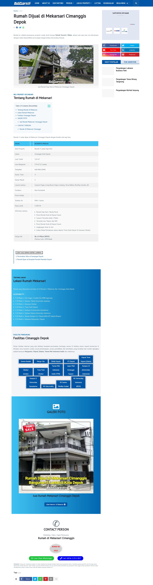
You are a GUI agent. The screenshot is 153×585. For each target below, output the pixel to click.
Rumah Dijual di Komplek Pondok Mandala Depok (34, 259)
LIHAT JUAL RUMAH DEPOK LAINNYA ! (29, 253)
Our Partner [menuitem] (58, 3)
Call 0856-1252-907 (70, 558)
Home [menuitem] (37, 3)
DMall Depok (55, 361)
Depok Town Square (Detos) (86, 359)
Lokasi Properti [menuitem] (83, 3)
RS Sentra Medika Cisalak (63, 384)
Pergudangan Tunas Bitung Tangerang (126, 80)
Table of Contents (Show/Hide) (26, 106)
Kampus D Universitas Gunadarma (33, 382)
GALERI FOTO (22, 118)
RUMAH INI (56, 549)
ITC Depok (71, 361)
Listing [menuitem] (97, 3)
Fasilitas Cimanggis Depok (27, 115)
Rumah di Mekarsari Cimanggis (30, 129)
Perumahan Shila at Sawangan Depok (30, 256)
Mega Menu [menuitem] (120, 3)
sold (20, 11)
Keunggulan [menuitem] (108, 3)
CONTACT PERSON (24, 125)
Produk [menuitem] (69, 3)
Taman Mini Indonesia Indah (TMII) (56, 370)
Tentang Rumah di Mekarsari (27, 110)
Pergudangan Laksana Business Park (124, 69)
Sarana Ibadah (26, 361)
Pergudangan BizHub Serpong (127, 90)
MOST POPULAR (111, 62)
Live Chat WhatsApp (41, 558)
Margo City (41, 361)
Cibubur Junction (25, 372)
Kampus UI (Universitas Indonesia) (86, 370)
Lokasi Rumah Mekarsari (26, 113)
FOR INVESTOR (130, 62)
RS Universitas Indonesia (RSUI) (78, 382)
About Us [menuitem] (46, 3)
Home (16, 11)
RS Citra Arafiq (48, 386)
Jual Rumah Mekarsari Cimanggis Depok (33, 122)
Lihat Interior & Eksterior (56, 504)
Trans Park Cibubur (40, 372)
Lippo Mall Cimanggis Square (71, 370)
